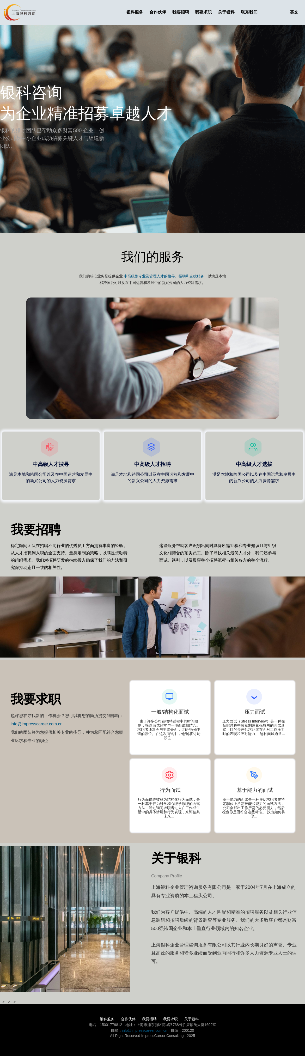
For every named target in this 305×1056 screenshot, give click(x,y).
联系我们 (249, 12)
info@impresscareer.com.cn (37, 724)
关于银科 (226, 12)
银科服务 (134, 12)
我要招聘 (180, 12)
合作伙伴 (157, 12)
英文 (294, 12)
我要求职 (203, 12)
